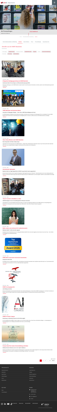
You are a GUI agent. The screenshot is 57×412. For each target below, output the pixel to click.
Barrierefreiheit (27, 403)
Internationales (16, 53)
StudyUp (30, 372)
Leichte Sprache (35, 403)
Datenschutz (21, 403)
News (2, 390)
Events (39, 51)
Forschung (10, 53)
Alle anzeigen (4, 51)
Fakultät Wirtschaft (28, 51)
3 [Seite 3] (45, 360)
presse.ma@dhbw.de (34, 31)
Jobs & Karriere (31, 380)
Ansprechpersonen (32, 370)
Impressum (15, 403)
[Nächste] (53, 361)
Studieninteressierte (5, 370)
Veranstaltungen (4, 392)
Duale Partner (4, 374)
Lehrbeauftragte (4, 376)
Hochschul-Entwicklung (46, 51)
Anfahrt (32, 398)
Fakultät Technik (11, 51)
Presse (3, 378)
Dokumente (31, 378)
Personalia (4, 53)
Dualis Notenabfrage (32, 376)
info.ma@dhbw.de (34, 396)
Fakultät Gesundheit (19, 51)
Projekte (34, 51)
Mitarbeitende (4, 380)
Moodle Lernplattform (32, 374)
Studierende (4, 372)
